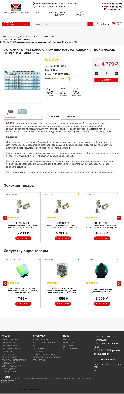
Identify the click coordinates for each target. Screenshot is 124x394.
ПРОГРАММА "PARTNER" (43, 340)
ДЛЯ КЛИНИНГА (8, 343)
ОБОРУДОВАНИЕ (9, 358)
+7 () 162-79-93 (111, 4)
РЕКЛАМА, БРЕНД (9, 372)
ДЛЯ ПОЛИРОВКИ (9, 346)
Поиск (90, 24)
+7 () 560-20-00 (111, 7)
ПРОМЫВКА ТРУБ (50, 37)
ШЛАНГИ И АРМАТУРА (30, 37)
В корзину (106, 80)
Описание (51, 116)
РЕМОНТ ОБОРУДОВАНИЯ (44, 355)
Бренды (48, 12)
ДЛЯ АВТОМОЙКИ (10, 340)
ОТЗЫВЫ (69, 116)
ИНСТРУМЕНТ (8, 355)
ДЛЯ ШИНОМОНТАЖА (11, 349)
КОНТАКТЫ (68, 340)
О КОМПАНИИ (69, 343)
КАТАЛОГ (14, 37)
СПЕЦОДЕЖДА (8, 364)
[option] (22, 80)
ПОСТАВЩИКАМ (70, 349)
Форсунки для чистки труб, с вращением (17, 39)
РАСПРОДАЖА (8, 369)
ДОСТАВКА (68, 346)
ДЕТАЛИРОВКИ (39, 361)
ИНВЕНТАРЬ (7, 352)
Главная (3, 37)
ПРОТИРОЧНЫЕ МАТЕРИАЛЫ (14, 361)
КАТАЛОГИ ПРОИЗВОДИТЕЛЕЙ (46, 358)
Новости (38, 12)
